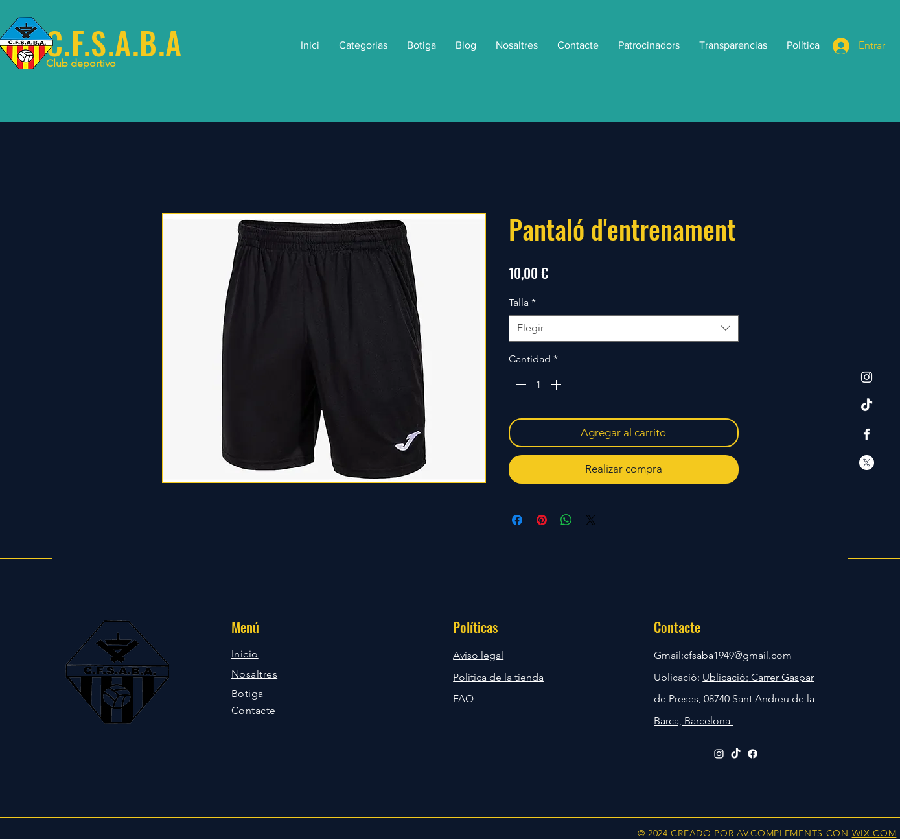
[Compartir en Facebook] (517, 520)
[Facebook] (866, 434)
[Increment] (557, 384)
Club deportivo (81, 63)
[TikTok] (866, 405)
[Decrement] (520, 384)
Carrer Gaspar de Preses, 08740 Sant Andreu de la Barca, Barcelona (734, 699)
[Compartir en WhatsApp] (566, 520)
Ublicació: (725, 677)
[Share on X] (591, 520)
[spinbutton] (538, 384)
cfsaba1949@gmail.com (738, 655)
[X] (866, 462)
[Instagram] (866, 377)
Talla (522, 302)
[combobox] (624, 328)
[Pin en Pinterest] (541, 520)
